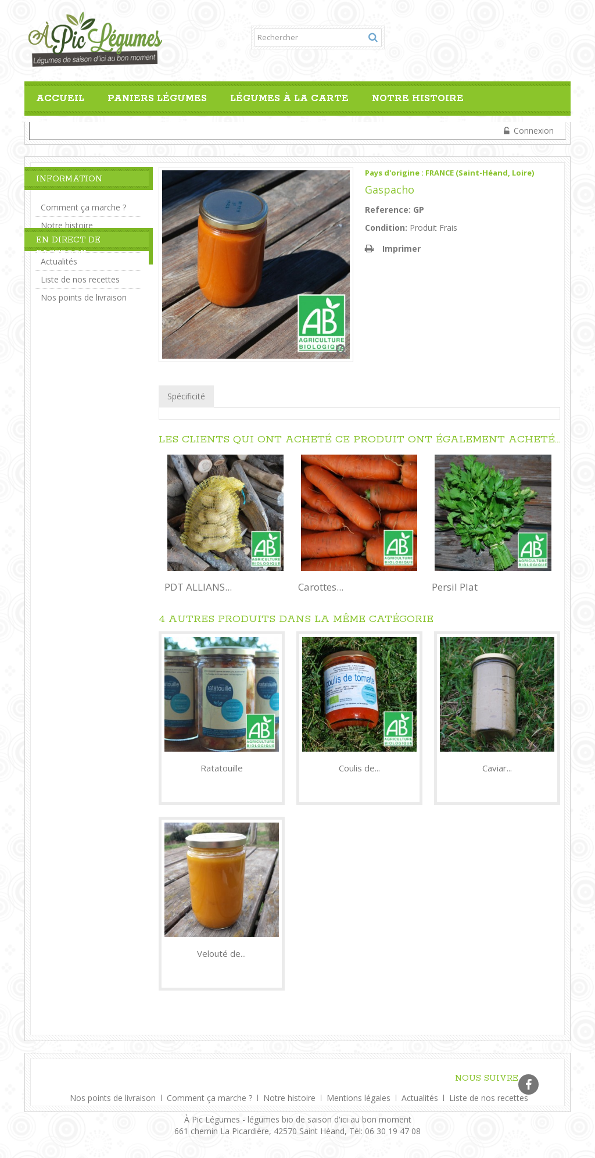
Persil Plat (455, 587)
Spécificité (186, 396)
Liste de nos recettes (80, 274)
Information (69, 179)
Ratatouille (221, 768)
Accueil (60, 98)
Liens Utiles (62, 238)
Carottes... (320, 587)
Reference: (388, 209)
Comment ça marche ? (83, 202)
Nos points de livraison (84, 292)
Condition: (386, 227)
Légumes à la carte (289, 98)
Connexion (532, 130)
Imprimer (401, 248)
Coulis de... (359, 768)
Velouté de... (221, 953)
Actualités (59, 256)
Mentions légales (360, 1095)
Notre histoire (418, 98)
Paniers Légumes (157, 98)
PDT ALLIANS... (198, 587)
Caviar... (497, 768)
